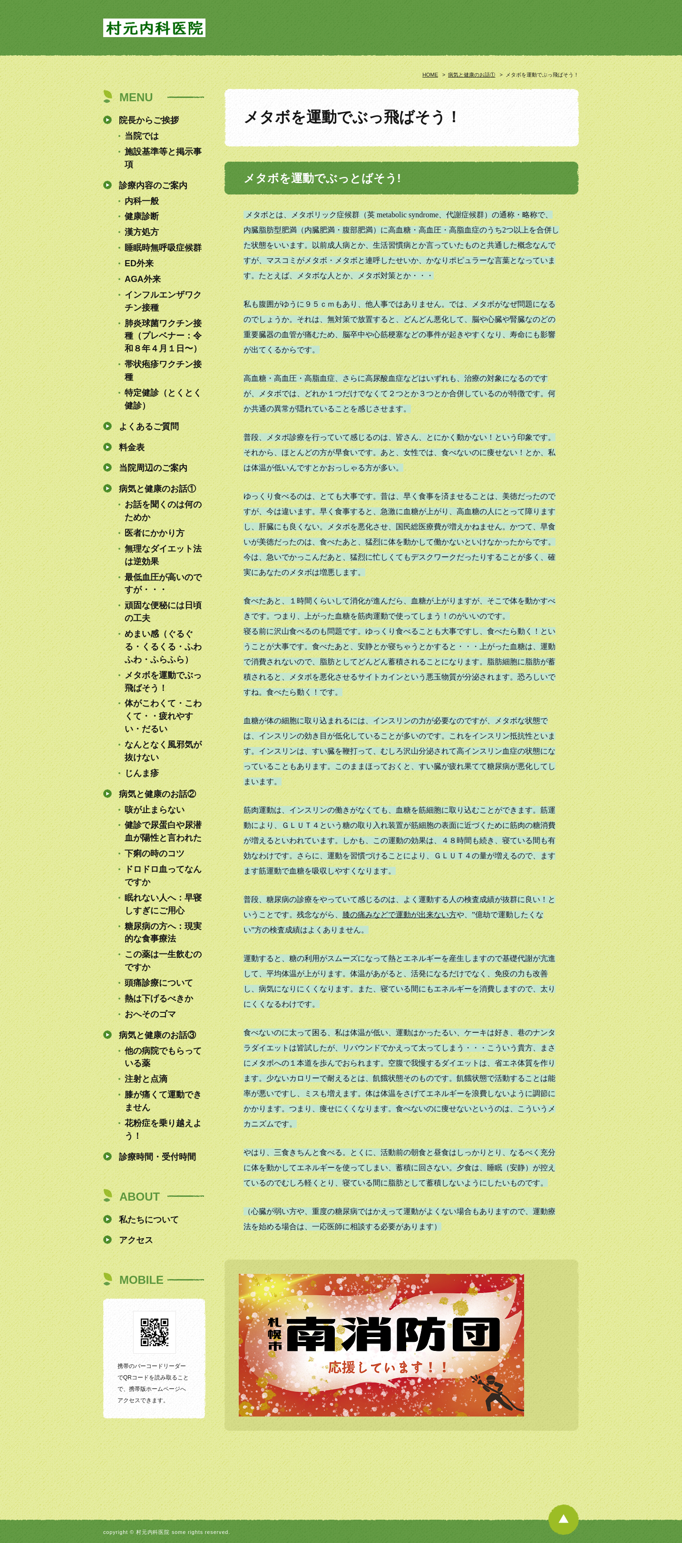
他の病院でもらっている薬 (163, 1057)
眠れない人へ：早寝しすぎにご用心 (163, 904)
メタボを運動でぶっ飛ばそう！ (163, 681)
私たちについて (149, 1219)
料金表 (132, 447)
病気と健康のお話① (471, 75)
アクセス (136, 1240)
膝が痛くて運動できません (163, 1101)
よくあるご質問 (149, 426)
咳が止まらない (155, 810)
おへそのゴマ (150, 1014)
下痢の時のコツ (155, 853)
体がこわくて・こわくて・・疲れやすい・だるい (163, 716)
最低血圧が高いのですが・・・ (163, 584)
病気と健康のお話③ (157, 1035)
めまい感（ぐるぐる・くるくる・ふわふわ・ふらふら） (163, 646)
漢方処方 (142, 232)
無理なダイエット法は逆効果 (163, 555)
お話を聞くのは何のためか (163, 511)
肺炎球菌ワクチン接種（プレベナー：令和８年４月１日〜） (163, 336)
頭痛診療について (159, 983)
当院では (142, 136)
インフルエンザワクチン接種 (163, 301)
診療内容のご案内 (153, 185)
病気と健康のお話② (157, 794)
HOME (430, 75)
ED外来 (139, 263)
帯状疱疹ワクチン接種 (163, 370)
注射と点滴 (146, 1079)
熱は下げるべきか (159, 998)
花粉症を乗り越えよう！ (163, 1129)
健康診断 (142, 216)
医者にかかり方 (155, 533)
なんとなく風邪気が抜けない (163, 751)
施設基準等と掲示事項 (163, 158)
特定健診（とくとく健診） (163, 399)
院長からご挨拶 (149, 120)
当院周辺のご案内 (153, 468)
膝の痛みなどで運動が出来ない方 (399, 915)
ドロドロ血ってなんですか (163, 875)
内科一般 (142, 201)
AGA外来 (143, 279)
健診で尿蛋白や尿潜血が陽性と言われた (163, 831)
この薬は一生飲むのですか (163, 961)
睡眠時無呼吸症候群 (163, 247)
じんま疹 (142, 773)
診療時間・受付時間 (157, 1157)
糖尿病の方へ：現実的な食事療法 (163, 933)
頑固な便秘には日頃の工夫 (163, 612)
